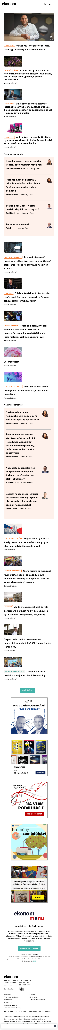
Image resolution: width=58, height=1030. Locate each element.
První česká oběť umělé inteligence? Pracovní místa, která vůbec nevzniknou (26, 390)
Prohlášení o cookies (11, 1003)
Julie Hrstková (12, 194)
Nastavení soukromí (11, 1005)
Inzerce (6, 1011)
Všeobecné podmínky (37, 999)
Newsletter (33, 997)
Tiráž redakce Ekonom (12, 997)
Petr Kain (10, 228)
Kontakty (7, 994)
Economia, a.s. (26, 980)
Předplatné (8, 999)
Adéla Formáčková (30, 1011)
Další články (27, 690)
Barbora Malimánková (15, 168)
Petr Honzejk (11, 509)
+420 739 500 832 (44, 1011)
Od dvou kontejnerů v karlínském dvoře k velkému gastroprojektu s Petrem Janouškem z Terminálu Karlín (27, 297)
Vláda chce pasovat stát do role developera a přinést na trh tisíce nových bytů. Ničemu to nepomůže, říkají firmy (26, 611)
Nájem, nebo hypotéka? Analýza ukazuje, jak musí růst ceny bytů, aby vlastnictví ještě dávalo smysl (26, 542)
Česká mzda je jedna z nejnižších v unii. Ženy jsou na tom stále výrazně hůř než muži (22, 416)
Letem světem (11, 361)
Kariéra (32, 994)
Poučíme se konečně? (17, 224)
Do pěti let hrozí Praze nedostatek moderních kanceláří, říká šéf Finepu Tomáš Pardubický (27, 643)
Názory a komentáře (14, 405)
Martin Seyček (12, 483)
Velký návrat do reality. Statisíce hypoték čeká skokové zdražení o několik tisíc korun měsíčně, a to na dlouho (28, 140)
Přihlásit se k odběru (29, 948)
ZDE (34, 961)
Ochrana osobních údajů (12, 1008)
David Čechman (12, 213)
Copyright (7, 980)
